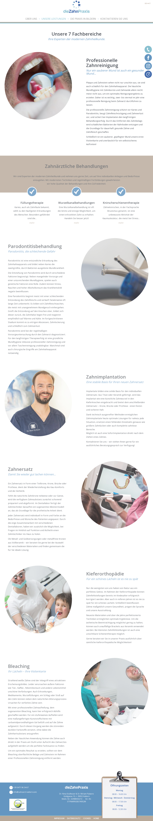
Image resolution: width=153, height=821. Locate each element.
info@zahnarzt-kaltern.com (23, 792)
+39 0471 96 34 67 (19, 787)
